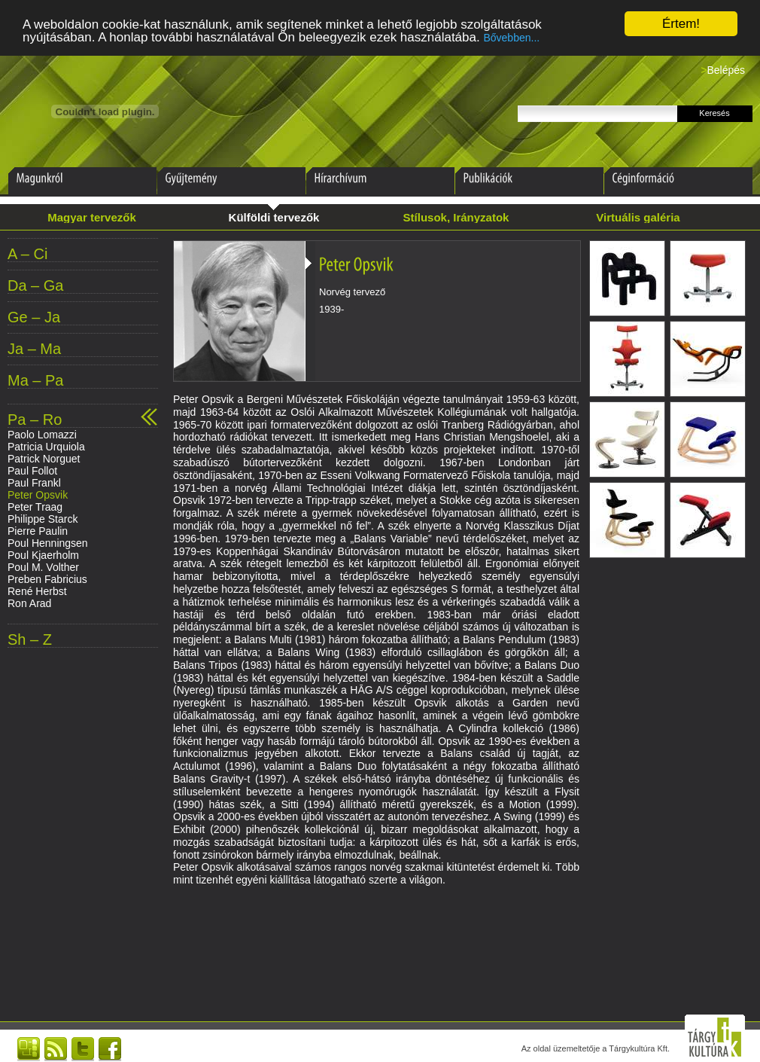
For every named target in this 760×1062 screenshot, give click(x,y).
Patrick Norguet (44, 458)
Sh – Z (30, 640)
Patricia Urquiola (46, 446)
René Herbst (37, 591)
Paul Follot (32, 470)
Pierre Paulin (38, 531)
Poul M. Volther (43, 567)
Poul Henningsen (48, 543)
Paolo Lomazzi (42, 434)
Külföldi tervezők (274, 217)
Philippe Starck (43, 519)
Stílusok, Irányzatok (456, 217)
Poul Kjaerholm (43, 555)
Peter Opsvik (38, 495)
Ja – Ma (34, 349)
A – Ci (27, 254)
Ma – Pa (35, 381)
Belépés (726, 70)
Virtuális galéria (637, 217)
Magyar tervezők (91, 217)
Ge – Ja (34, 317)
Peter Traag (35, 507)
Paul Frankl (34, 483)
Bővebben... (511, 38)
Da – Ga (35, 286)
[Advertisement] (376, 944)
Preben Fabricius (47, 579)
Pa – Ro (35, 420)
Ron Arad (29, 603)
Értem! (681, 24)
